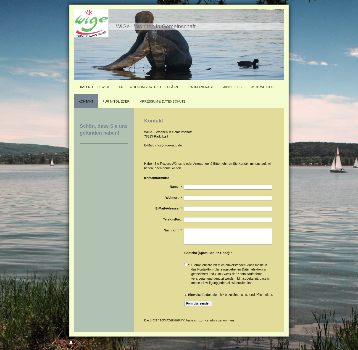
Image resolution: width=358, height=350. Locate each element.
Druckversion (81, 343)
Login (285, 343)
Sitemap (101, 343)
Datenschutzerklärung (167, 320)
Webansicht (280, 347)
